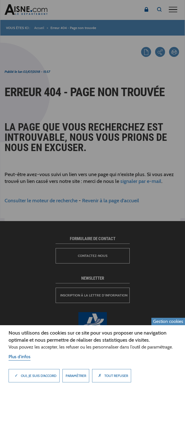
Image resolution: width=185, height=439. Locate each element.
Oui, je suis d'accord (34, 375)
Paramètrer (76, 376)
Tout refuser (111, 375)
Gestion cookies (168, 321)
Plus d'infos (20, 356)
